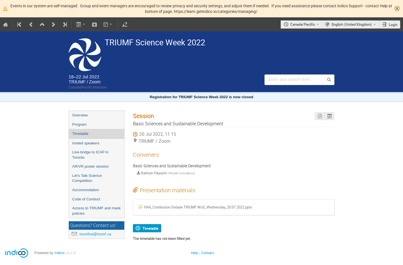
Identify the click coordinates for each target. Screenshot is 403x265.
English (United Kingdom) (352, 24)
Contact (207, 252)
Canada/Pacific (302, 24)
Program (79, 124)
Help (194, 252)
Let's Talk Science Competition (87, 178)
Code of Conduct (86, 199)
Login (393, 24)
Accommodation (85, 190)
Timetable (80, 134)
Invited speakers (85, 143)
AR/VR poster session (90, 166)
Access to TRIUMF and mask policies (96, 210)
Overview (80, 115)
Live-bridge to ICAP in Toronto (90, 155)
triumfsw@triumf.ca (95, 234)
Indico (59, 252)
